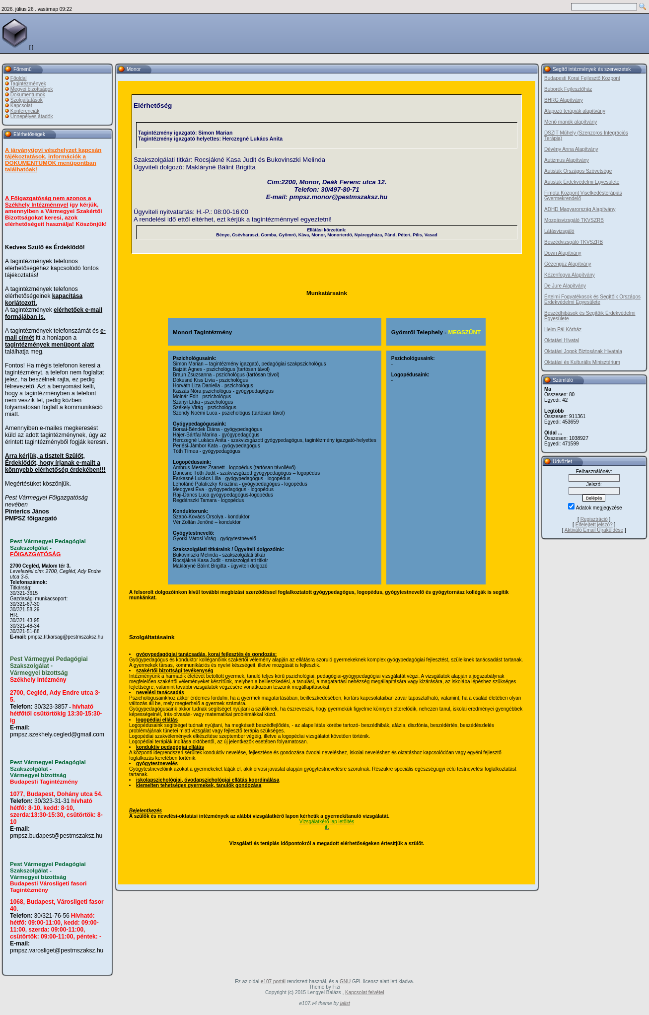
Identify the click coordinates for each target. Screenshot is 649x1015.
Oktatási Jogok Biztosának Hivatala (583, 351)
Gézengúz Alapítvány (567, 264)
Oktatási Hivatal (561, 340)
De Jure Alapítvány (565, 286)
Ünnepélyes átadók (31, 116)
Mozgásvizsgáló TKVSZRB (574, 220)
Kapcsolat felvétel (364, 992)
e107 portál (273, 981)
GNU (345, 981)
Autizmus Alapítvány (566, 160)
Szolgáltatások (26, 100)
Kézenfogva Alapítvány (569, 275)
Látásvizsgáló (559, 231)
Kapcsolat (21, 105)
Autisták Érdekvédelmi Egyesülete (581, 182)
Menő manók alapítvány (570, 122)
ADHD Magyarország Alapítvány (579, 209)
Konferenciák (24, 111)
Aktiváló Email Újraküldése (594, 530)
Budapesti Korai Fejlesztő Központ (582, 78)
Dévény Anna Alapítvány (571, 149)
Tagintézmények (28, 83)
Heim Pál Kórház (562, 329)
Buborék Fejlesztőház (568, 89)
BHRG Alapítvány (563, 100)
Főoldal (18, 78)
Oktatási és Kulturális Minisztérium (582, 362)
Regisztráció (594, 519)
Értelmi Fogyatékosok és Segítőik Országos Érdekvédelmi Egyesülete (592, 299)
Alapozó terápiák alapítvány (574, 111)
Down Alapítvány (562, 253)
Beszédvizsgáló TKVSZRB (573, 242)
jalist (345, 1003)
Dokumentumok (27, 94)
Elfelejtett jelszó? (594, 524)
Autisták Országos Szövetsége (578, 171)
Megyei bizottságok (31, 89)
